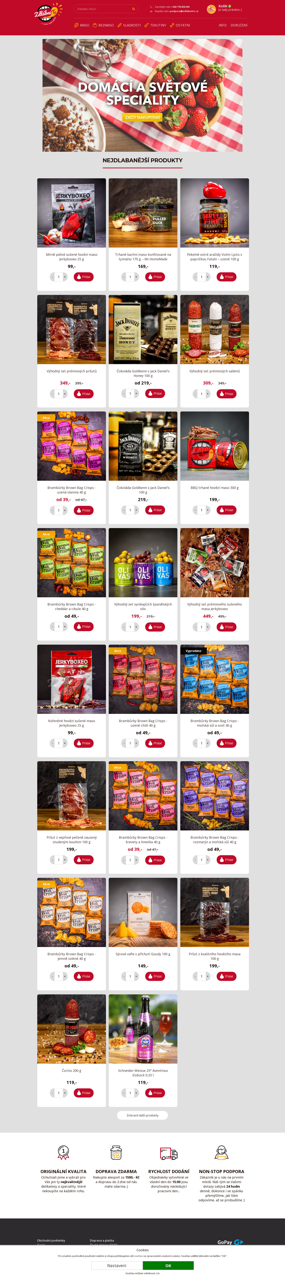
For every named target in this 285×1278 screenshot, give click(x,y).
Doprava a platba (102, 1238)
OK (168, 1265)
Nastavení (116, 1265)
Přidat (86, 274)
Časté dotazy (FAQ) (103, 1242)
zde (158, 1273)
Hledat (133, 9)
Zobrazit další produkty (142, 1113)
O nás (41, 1242)
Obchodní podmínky (51, 1238)
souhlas (138, 1256)
